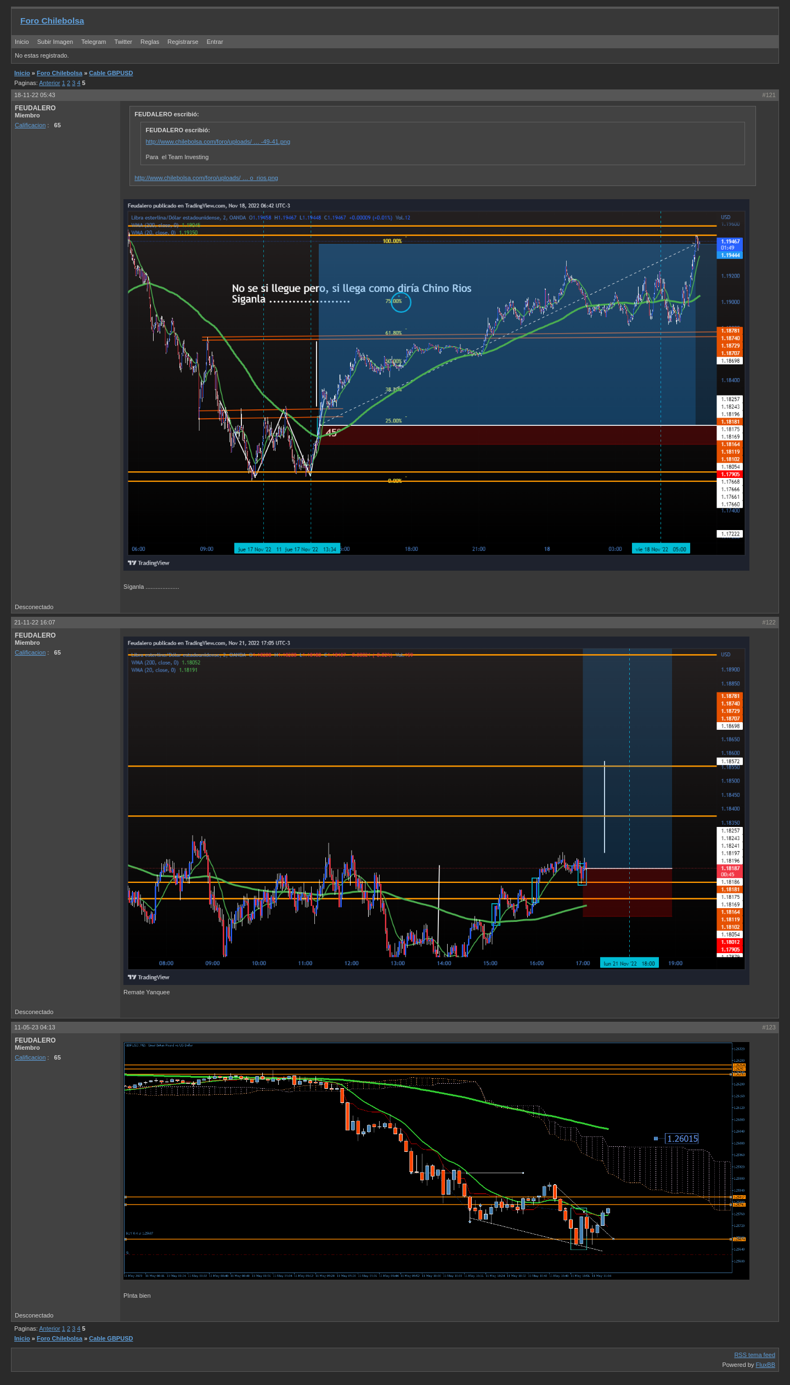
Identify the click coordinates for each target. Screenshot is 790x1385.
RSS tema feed (754, 1355)
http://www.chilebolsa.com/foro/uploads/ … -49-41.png (218, 141)
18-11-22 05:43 (34, 95)
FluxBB (765, 1364)
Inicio (22, 41)
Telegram (93, 41)
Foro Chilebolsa (52, 20)
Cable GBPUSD (111, 73)
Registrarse (182, 41)
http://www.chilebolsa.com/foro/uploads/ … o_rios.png (206, 177)
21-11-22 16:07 (34, 622)
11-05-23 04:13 (34, 1027)
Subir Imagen (55, 41)
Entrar (215, 41)
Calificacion (30, 125)
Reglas (149, 41)
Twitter (124, 41)
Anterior (49, 83)
